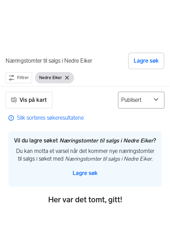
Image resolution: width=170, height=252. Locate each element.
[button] (146, 60)
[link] (46, 118)
